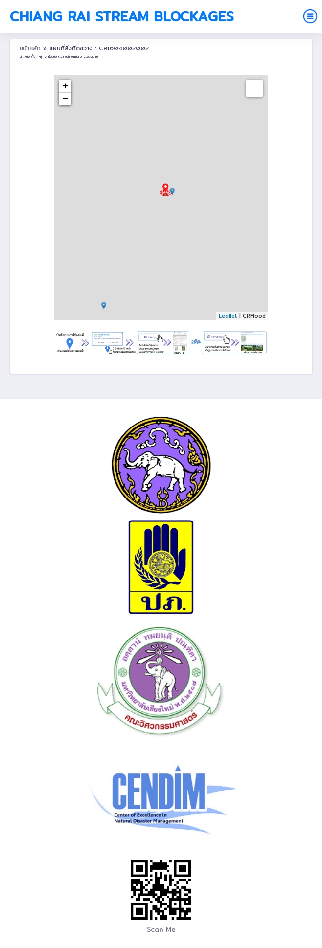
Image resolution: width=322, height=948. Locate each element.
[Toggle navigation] (310, 16)
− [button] (65, 99)
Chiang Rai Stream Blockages (122, 16)
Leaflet (228, 315)
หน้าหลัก (31, 48)
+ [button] (65, 86)
